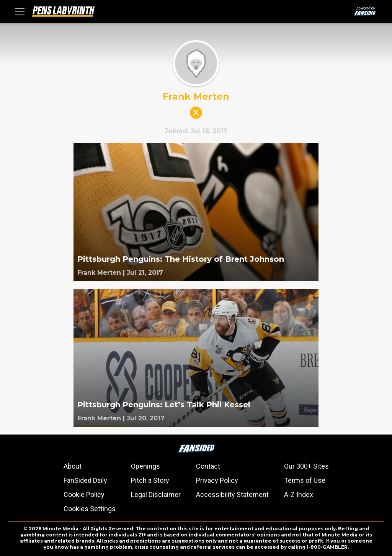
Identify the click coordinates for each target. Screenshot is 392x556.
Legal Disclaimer (156, 494)
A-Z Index (298, 494)
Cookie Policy (84, 494)
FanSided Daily (85, 480)
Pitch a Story (150, 480)
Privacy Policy (217, 480)
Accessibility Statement (232, 494)
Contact (208, 466)
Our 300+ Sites (306, 466)
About (73, 466)
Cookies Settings (90, 509)
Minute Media (60, 528)
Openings (145, 466)
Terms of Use (304, 480)
